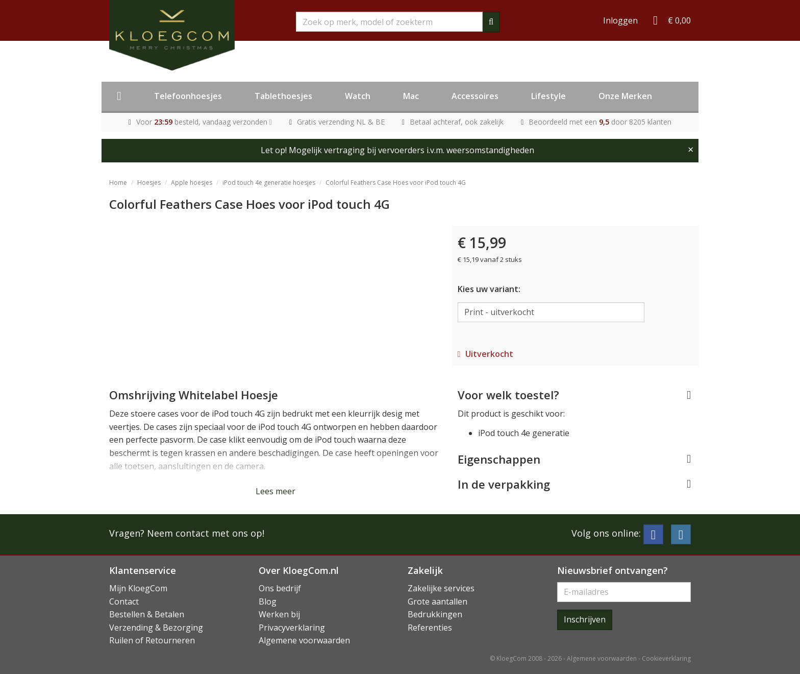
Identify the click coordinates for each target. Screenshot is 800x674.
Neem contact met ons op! (205, 533)
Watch (357, 96)
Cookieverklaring (666, 658)
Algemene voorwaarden (304, 640)
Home (118, 182)
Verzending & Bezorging (156, 627)
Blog (268, 601)
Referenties (430, 627)
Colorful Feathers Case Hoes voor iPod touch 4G (396, 182)
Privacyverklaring (292, 627)
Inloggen (620, 20)
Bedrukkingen (435, 614)
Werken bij (279, 614)
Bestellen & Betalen (146, 614)
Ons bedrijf (280, 588)
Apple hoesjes (191, 182)
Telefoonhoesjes (188, 96)
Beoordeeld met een (600, 122)
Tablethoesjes (283, 96)
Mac (411, 96)
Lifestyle (548, 96)
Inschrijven (585, 619)
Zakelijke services (441, 588)
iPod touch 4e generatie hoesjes (268, 182)
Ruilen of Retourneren (152, 640)
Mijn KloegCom (138, 588)
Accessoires (475, 96)
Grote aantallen (437, 601)
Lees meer (275, 491)
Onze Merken (625, 96)
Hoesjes (149, 182)
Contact (124, 601)
